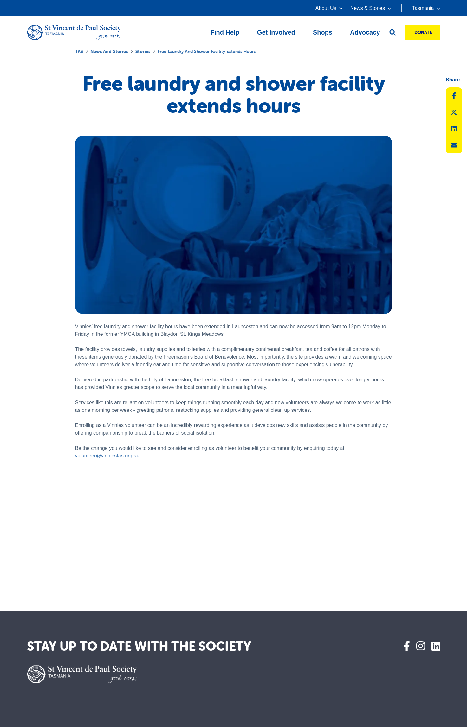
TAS (79, 51)
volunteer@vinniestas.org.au (107, 455)
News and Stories (109, 51)
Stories (142, 51)
